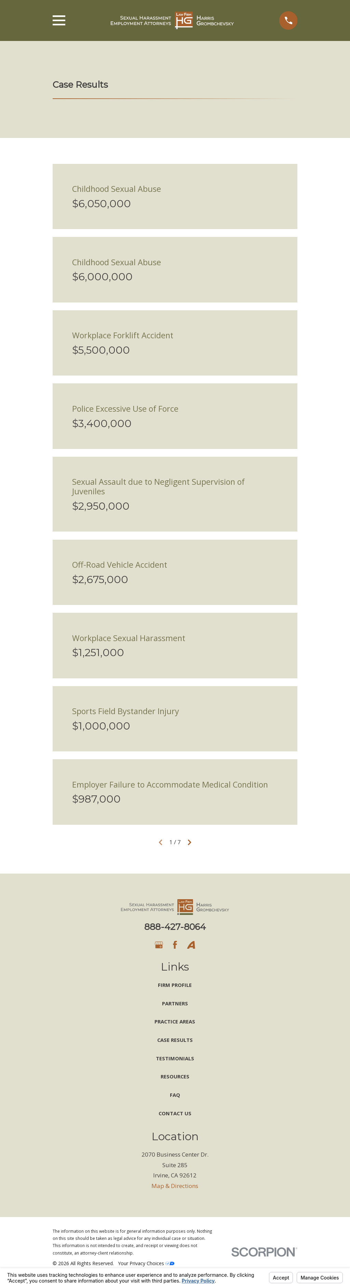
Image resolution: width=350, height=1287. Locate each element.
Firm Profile (175, 984)
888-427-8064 (175, 926)
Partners (175, 1003)
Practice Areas (174, 1021)
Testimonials (175, 1058)
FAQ (175, 1094)
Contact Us (175, 1113)
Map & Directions (174, 1186)
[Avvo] (191, 945)
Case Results (175, 1039)
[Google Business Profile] (159, 945)
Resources (175, 1076)
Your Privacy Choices (146, 1263)
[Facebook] (175, 945)
